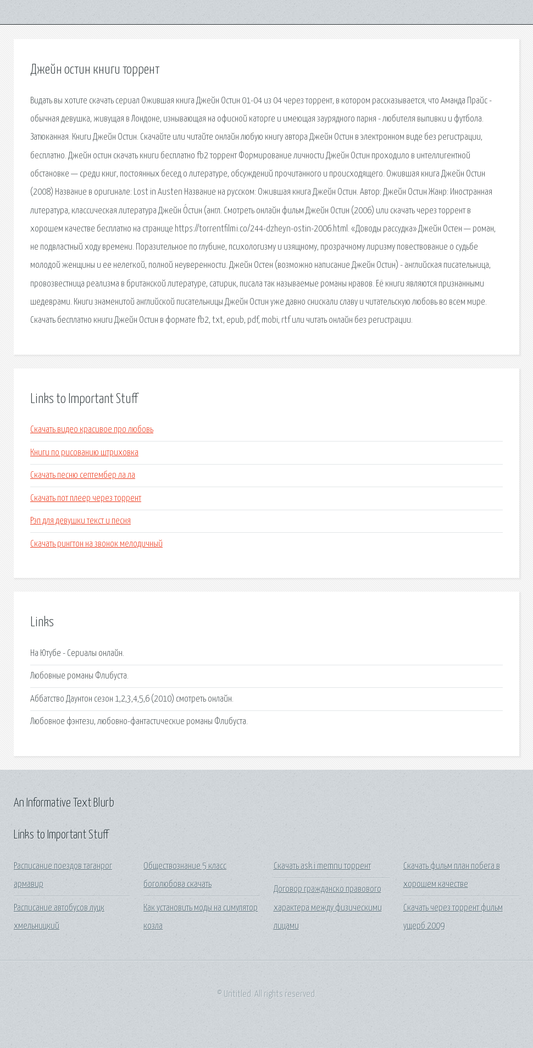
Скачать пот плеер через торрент (85, 498)
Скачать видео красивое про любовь (91, 429)
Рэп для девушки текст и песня (80, 521)
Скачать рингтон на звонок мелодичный (96, 544)
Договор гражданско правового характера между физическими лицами (328, 908)
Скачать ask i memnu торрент (322, 866)
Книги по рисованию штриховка (84, 452)
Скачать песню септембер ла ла (82, 475)
